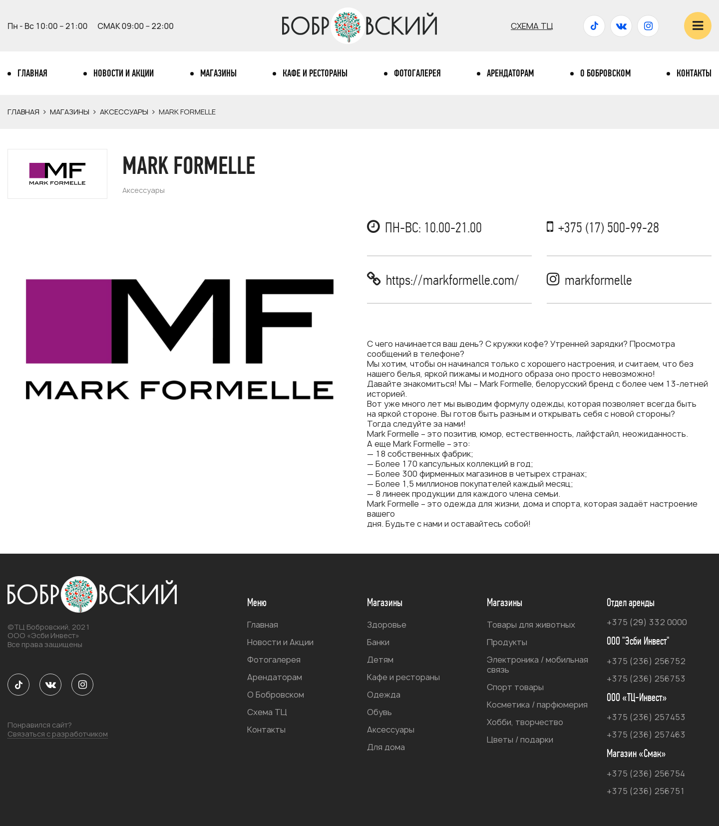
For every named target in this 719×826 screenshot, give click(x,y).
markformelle (598, 280)
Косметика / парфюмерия (537, 704)
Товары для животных (531, 624)
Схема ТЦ (532, 26)
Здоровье (386, 624)
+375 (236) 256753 (646, 678)
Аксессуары (124, 111)
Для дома (386, 747)
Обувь (379, 712)
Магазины (218, 73)
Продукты (507, 642)
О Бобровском (605, 73)
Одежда (383, 694)
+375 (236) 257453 (646, 717)
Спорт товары (515, 687)
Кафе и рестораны (315, 73)
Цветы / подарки (520, 739)
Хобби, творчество (525, 722)
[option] (179, 339)
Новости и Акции (123, 73)
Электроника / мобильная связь (537, 664)
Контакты (694, 73)
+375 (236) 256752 (646, 661)
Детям (380, 659)
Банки (378, 642)
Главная (32, 73)
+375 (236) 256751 (646, 791)
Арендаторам (510, 73)
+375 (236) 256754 (646, 773)
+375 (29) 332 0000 (647, 622)
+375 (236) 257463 (646, 734)
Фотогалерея (417, 73)
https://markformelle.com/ (452, 280)
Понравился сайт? (57, 730)
